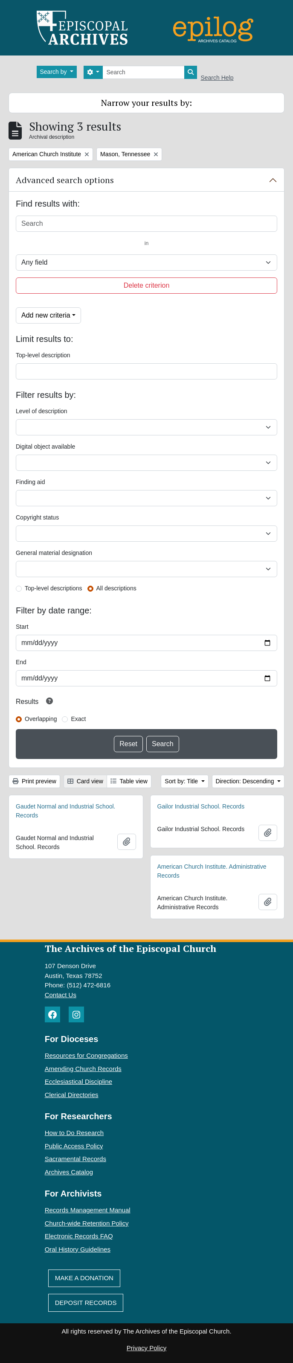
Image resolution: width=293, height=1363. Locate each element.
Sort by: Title (182, 781)
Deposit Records (86, 1302)
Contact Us (60, 994)
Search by (54, 71)
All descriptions (116, 588)
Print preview (34, 781)
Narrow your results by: (146, 102)
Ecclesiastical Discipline (78, 1081)
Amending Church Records (83, 1068)
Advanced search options (65, 180)
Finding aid (30, 482)
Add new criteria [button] (45, 315)
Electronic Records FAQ (79, 1236)
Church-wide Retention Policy (87, 1223)
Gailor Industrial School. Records (201, 806)
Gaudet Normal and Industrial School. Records (65, 811)
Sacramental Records (75, 1158)
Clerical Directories (72, 1094)
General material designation (54, 552)
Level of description (41, 411)
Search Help (216, 77)
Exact (78, 718)
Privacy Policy (146, 1347)
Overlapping (41, 718)
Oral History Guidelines (77, 1249)
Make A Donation (84, 1277)
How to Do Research (74, 1132)
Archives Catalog (69, 1172)
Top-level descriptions (53, 588)
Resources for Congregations (86, 1055)
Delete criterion (147, 285)
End (21, 662)
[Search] (143, 72)
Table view (129, 781)
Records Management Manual (88, 1210)
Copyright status (37, 517)
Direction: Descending (246, 781)
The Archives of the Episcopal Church (130, 948)
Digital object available (45, 446)
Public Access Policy (74, 1146)
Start (22, 626)
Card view (85, 781)
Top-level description (43, 355)
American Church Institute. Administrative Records (212, 871)
